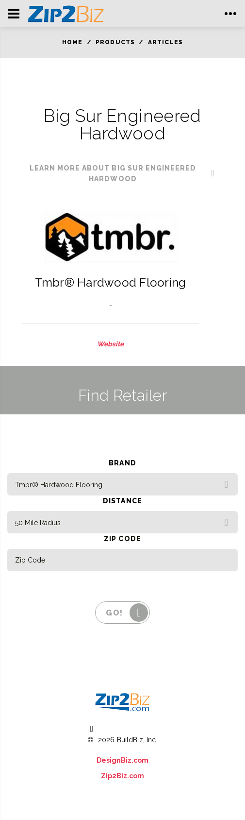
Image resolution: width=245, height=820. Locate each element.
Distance (122, 501)
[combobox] (122, 484)
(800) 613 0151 (129, 728)
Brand (122, 463)
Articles (165, 42)
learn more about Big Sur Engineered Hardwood (113, 173)
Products (115, 42)
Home (72, 42)
